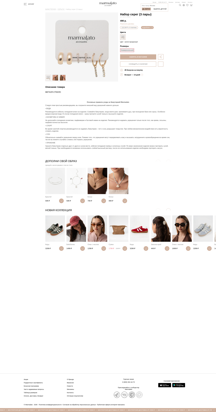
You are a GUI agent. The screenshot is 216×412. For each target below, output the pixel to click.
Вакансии (70, 383)
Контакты (190, 2)
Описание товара (55, 87)
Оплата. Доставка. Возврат (33, 396)
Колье (90, 197)
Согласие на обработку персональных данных (79, 405)
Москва (154, 2)
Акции (26, 379)
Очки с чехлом (93, 244)
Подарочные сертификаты (33, 383)
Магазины (171, 2)
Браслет (48, 197)
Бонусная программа (31, 386)
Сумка (111, 244)
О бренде (70, 379)
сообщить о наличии (138, 64)
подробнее (147, 27)
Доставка (177, 2)
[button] (168, 210)
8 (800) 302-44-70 (162, 2)
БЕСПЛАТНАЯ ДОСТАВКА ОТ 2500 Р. (23, 410)
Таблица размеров (30, 392)
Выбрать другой (160, 9)
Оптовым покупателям (75, 396)
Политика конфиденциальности (50, 405)
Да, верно (146, 9)
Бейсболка (71, 244)
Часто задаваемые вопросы (34, 389)
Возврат (184, 2)
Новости (70, 386)
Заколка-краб (156, 244)
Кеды (47, 244)
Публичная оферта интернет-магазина (111, 405)
